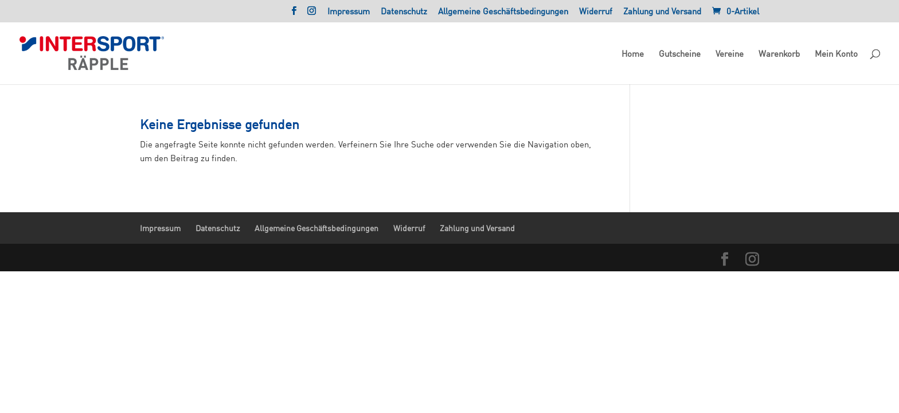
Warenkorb (779, 54)
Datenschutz (404, 11)
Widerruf (595, 11)
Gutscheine (680, 54)
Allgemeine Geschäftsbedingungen (503, 11)
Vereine (730, 54)
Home (633, 54)
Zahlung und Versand (662, 11)
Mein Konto (836, 54)
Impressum (348, 11)
